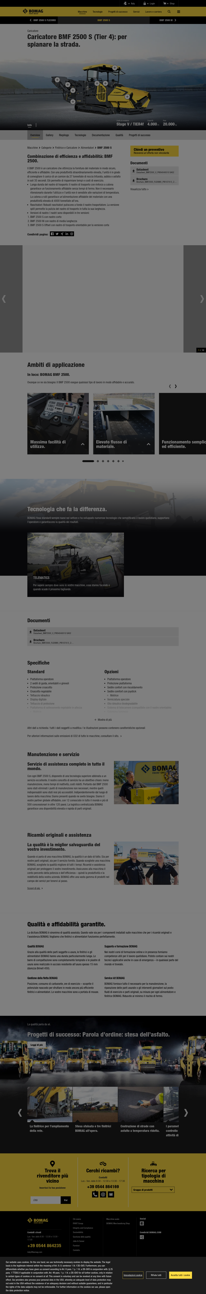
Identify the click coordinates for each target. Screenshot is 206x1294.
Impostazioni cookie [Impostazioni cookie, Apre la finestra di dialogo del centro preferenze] (133, 1275)
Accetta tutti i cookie (180, 1275)
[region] (103, 1275)
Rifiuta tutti (156, 1275)
